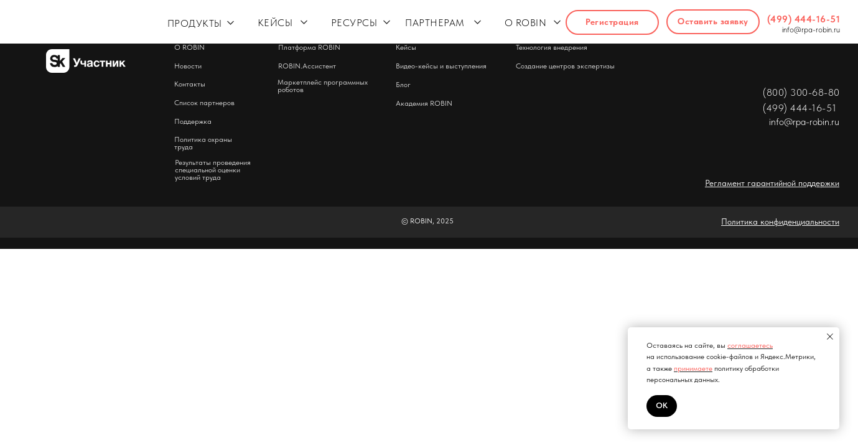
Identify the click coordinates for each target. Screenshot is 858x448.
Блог (403, 84)
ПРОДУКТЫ (194, 23)
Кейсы (406, 47)
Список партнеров (204, 102)
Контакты (189, 84)
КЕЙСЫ (275, 23)
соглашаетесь (750, 345)
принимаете (693, 368)
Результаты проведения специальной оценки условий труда (213, 170)
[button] (713, 21)
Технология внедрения (551, 47)
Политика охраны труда (203, 143)
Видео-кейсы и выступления (441, 66)
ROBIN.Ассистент (307, 66)
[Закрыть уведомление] (830, 336)
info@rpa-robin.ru (811, 29)
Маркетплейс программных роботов (322, 86)
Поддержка (193, 121)
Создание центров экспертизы (565, 66)
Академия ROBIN (424, 103)
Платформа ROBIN (309, 47)
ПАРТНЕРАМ (435, 23)
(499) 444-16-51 (804, 19)
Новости (188, 66)
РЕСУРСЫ (354, 23)
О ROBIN (526, 23)
